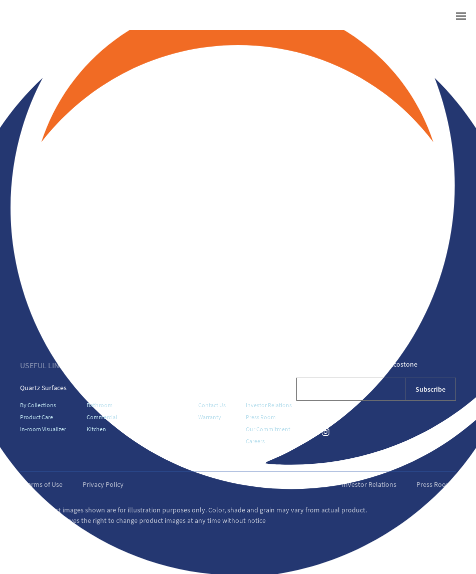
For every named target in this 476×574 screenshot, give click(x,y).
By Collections (38, 405)
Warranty (209, 417)
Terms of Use (43, 484)
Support (210, 387)
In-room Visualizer (43, 429)
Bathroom (100, 405)
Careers (255, 441)
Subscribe (430, 389)
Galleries (100, 387)
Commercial (102, 417)
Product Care (36, 417)
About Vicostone (270, 387)
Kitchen (96, 429)
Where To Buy (157, 387)
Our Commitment (268, 429)
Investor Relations (269, 405)
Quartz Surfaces (43, 387)
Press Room (261, 417)
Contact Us (212, 405)
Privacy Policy (103, 484)
